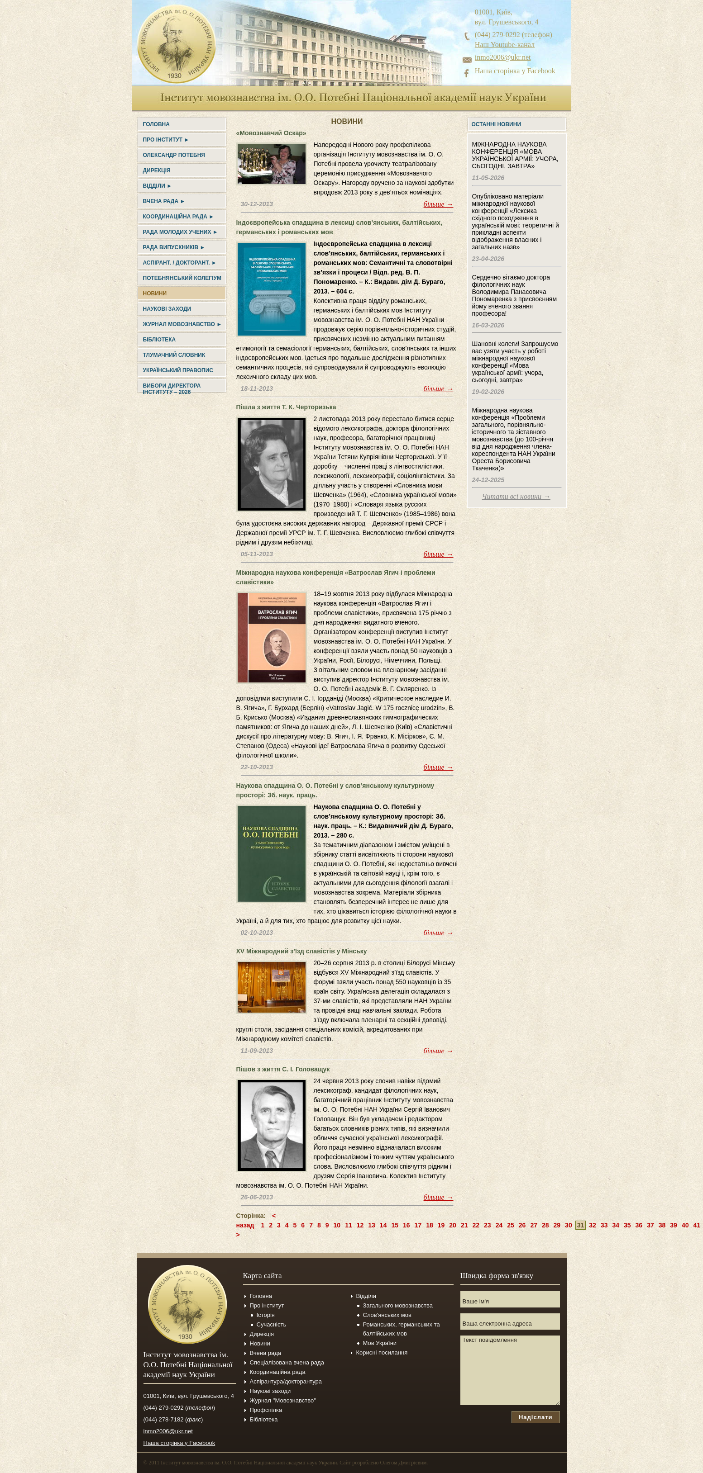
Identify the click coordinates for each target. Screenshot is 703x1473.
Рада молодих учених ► (180, 232)
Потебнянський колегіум (182, 278)
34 (615, 1225)
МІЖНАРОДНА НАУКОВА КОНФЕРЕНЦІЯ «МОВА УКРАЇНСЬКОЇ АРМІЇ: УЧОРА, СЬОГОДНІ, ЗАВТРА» (515, 155)
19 (441, 1225)
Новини (155, 293)
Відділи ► (157, 186)
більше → (439, 204)
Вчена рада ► (164, 201)
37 (650, 1225)
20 (452, 1225)
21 (464, 1225)
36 (639, 1225)
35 (627, 1225)
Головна (156, 124)
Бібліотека (159, 339)
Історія (266, 1315)
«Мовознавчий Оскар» (271, 133)
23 (487, 1225)
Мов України (380, 1343)
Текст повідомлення (510, 1370)
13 (371, 1225)
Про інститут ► (166, 140)
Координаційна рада (278, 1372)
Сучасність (272, 1324)
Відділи (366, 1296)
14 (383, 1225)
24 (499, 1225)
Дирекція (157, 170)
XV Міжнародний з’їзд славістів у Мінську (301, 951)
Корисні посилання (382, 1352)
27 (533, 1225)
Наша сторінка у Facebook (515, 71)
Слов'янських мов (387, 1315)
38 (662, 1225)
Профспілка (266, 1410)
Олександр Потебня (174, 155)
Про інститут (267, 1305)
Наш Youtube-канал (505, 44)
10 (337, 1225)
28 (545, 1225)
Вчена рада (266, 1353)
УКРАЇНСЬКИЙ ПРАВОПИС (178, 370)
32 (592, 1225)
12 (360, 1225)
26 (522, 1225)
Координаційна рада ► (179, 216)
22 (475, 1225)
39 (673, 1225)
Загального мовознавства (398, 1305)
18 (429, 1225)
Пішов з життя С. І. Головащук (283, 1069)
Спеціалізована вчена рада (287, 1362)
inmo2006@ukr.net (503, 57)
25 (510, 1225)
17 (418, 1225)
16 (406, 1225)
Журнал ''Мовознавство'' (283, 1400)
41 (696, 1225)
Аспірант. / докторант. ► (180, 263)
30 (568, 1225)
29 (557, 1225)
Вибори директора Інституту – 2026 (172, 389)
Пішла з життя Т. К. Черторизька (286, 407)
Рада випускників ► (174, 247)
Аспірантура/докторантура (286, 1381)
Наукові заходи (167, 309)
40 (685, 1225)
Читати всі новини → (516, 496)
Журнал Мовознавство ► (182, 324)
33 (604, 1225)
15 (394, 1225)
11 (348, 1225)
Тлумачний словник (174, 355)
